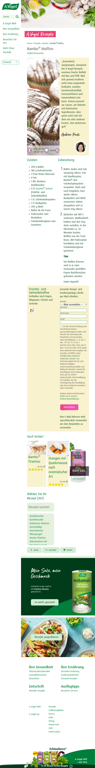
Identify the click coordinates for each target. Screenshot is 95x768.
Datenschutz (54, 730)
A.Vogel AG (34, 713)
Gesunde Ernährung (70, 670)
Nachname (64, 313)
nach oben (53, 548)
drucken (71, 548)
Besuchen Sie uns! (69, 689)
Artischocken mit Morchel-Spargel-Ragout (38, 543)
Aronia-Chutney (38, 536)
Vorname (63, 307)
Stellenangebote (56, 709)
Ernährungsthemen (70, 674)
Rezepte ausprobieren (46, 636)
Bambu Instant (44, 188)
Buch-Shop (8, 48)
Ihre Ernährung (10, 34)
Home (29, 43)
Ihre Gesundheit (11, 29)
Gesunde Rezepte (69, 677)
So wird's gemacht (45, 601)
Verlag (51, 720)
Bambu (45, 43)
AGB (51, 727)
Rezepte (37, 43)
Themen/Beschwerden (39, 670)
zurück (35, 548)
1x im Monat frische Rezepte (53, 766)
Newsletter (34, 677)
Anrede (63, 301)
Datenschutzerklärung (69, 399)
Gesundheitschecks (38, 674)
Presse (52, 713)
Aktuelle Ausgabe (37, 689)
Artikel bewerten (37, 53)
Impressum (54, 723)
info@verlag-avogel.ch (69, 356)
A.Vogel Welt (9, 23)
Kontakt (52, 705)
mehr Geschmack (78, 481)
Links (51, 716)
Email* (62, 319)
